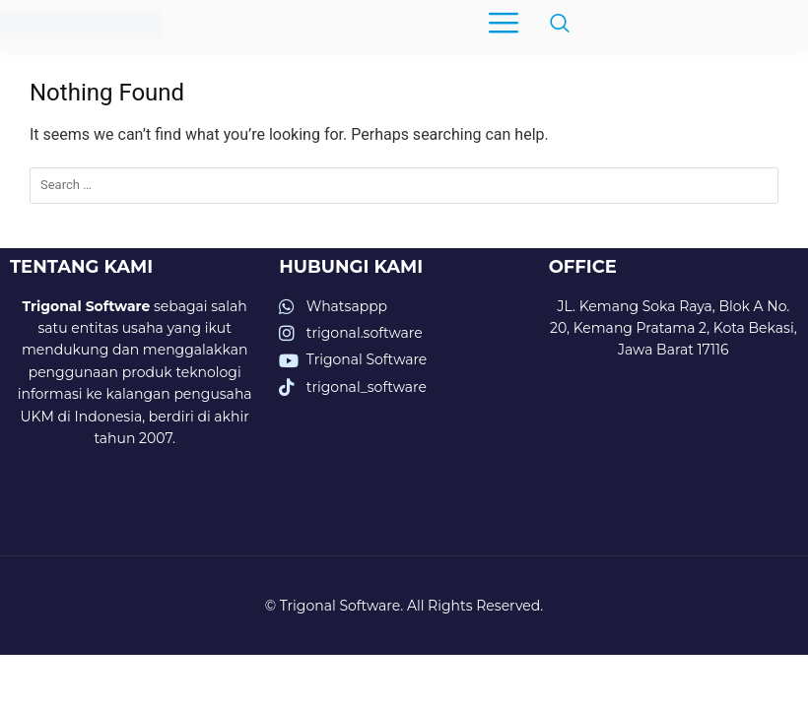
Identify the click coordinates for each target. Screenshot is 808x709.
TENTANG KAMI (81, 267)
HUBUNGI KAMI (351, 267)
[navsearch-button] (550, 24)
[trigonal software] (673, 472)
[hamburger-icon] (503, 24)
